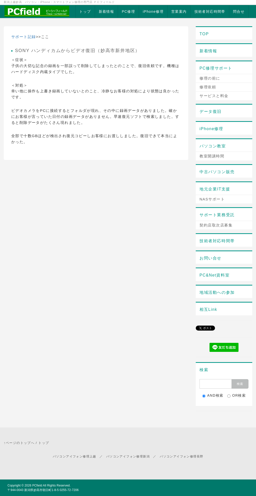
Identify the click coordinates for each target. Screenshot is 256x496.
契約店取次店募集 (216, 225)
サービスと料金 (214, 96)
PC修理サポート (216, 68)
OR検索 (236, 395)
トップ (85, 12)
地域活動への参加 (217, 292)
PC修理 (128, 12)
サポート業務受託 (217, 215)
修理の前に (210, 78)
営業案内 (179, 12)
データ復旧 (211, 111)
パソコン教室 (213, 146)
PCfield (37, 485)
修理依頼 (208, 87)
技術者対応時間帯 (209, 12)
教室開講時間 (212, 156)
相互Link (208, 309)
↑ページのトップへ (19, 443)
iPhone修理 (153, 12)
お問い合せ (211, 258)
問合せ (238, 12)
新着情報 (106, 12)
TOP (204, 34)
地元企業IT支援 (215, 189)
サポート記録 (23, 37)
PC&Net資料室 (215, 275)
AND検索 (213, 395)
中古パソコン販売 (217, 172)
